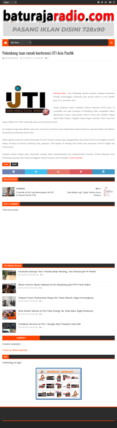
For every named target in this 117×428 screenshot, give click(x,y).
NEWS (14, 164)
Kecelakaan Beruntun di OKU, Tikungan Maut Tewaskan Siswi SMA (49, 324)
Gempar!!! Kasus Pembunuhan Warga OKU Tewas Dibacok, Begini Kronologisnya (56, 298)
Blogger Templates (36, 424)
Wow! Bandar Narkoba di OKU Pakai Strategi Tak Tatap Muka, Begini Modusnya (55, 311)
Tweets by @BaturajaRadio (14, 350)
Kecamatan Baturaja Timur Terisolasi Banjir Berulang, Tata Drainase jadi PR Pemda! (57, 271)
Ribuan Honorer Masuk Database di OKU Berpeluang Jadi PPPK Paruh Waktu (54, 284)
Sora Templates (19, 424)
